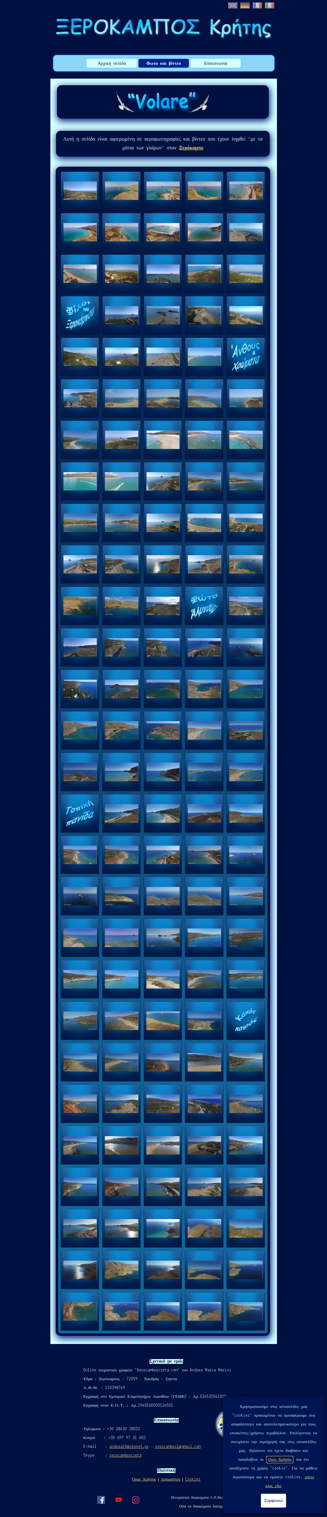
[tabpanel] (163, 144)
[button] (80, 191)
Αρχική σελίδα (112, 63)
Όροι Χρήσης (144, 1479)
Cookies (192, 1479)
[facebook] (101, 1500)
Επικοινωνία (215, 63)
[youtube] (118, 1500)
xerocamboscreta (126, 1455)
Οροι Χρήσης (280, 1460)
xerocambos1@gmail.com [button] (178, 1447)
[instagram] (136, 1500)
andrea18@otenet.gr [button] (129, 1447)
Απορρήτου (170, 1479)
